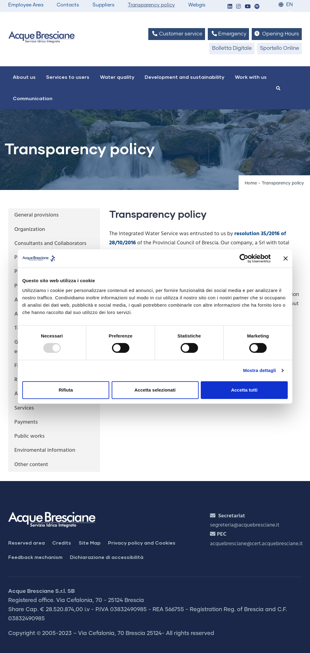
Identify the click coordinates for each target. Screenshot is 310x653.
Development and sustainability (184, 77)
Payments (26, 422)
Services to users (67, 77)
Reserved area (26, 542)
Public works (29, 436)
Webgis (196, 4)
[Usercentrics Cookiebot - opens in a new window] (244, 258)
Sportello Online (279, 48)
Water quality (117, 77)
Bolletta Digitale (232, 48)
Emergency (228, 34)
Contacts (68, 4)
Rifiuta (66, 389)
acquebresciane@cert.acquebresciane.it (256, 543)
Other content (31, 464)
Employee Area (25, 4)
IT (290, 12)
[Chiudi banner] (285, 258)
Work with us (251, 77)
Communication (32, 98)
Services (24, 408)
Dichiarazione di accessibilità (106, 557)
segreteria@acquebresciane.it (244, 525)
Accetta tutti (244, 389)
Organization (29, 229)
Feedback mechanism (35, 557)
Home (251, 183)
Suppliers (103, 4)
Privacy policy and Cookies (141, 542)
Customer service (176, 34)
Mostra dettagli (259, 370)
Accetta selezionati (154, 389)
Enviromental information (44, 450)
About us (24, 77)
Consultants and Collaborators (50, 243)
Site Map (90, 542)
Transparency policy (151, 4)
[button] (229, 7)
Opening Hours (276, 34)
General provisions (36, 215)
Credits (61, 542)
